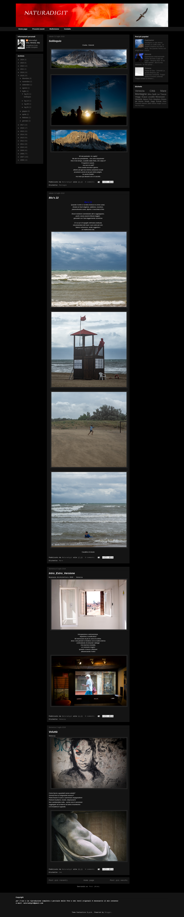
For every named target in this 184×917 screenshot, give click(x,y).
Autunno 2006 (146, 103)
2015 (22, 131)
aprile (24, 114)
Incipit (159, 103)
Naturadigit (67, 182)
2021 (22, 69)
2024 (22, 60)
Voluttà (53, 731)
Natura (145, 99)
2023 (22, 63)
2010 (22, 147)
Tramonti (138, 103)
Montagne (63, 185)
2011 (22, 144)
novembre (26, 81)
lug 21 (26, 94)
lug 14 (26, 101)
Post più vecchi (119, 880)
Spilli (154, 94)
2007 (22, 157)
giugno (25, 111)
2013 (22, 138)
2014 (22, 134)
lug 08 (26, 104)
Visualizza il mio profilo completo (32, 46)
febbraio (25, 117)
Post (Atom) (94, 886)
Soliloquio (55, 41)
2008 (22, 154)
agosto (25, 88)
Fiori (139, 105)
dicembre (25, 78)
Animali (158, 101)
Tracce (163, 94)
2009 (22, 150)
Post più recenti (58, 880)
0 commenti (89, 182)
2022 (22, 66)
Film (136, 105)
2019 (22, 72)
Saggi (153, 101)
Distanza (148, 68)
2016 (22, 128)
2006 (22, 160)
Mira (149, 94)
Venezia (62, 719)
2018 (22, 75)
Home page (22, 29)
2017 (22, 125)
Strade (147, 101)
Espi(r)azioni (149, 40)
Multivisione (54, 29)
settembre (26, 85)
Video (142, 105)
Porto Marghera (154, 99)
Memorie (148, 54)
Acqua (144, 97)
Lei (60, 872)
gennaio (25, 121)
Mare (61, 560)
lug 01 (26, 107)
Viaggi (137, 97)
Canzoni (163, 103)
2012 (22, 141)
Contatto (67, 29)
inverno (153, 103)
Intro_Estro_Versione (62, 573)
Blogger (108, 912)
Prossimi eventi (38, 29)
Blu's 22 (54, 197)
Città (152, 90)
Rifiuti (164, 101)
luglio (24, 91)
